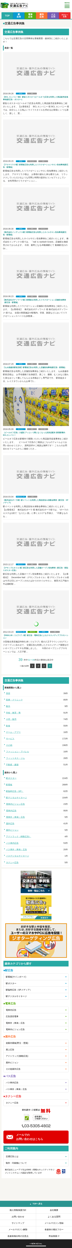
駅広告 (19, 15)
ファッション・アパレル (17, 751)
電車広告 (30, 15)
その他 (9, 745)
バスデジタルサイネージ (17, 856)
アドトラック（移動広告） (18, 836)
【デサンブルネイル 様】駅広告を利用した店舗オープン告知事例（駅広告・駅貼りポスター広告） (35, 569)
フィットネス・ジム (15, 758)
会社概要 (54, 1210)
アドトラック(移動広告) (17, 1056)
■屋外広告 (9, 1036)
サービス (32, 161)
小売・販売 (43, 429)
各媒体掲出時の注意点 (17, 1236)
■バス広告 (9, 1076)
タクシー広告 (65, 15)
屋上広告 (10, 1049)
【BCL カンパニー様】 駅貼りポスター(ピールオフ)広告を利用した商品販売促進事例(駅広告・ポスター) (35, 98)
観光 (8, 706)
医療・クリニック (14, 700)
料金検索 (53, 1236)
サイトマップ (18, 1223)
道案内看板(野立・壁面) (17, 1043)
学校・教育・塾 (13, 713)
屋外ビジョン (12, 830)
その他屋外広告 (13, 1069)
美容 (32, 93)
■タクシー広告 (12, 1096)
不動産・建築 (12, 764)
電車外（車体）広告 (15, 817)
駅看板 (20, 93)
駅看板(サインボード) (16, 977)
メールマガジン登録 (54, 1223)
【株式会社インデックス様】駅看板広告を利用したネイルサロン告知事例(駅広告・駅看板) (34, 233)
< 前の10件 (24, 666)
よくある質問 (54, 1216)
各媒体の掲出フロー (54, 1229)
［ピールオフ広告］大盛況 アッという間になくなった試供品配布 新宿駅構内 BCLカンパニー (34, 434)
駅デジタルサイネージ (16, 797)
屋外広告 (41, 15)
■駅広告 (8, 970)
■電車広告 (9, 1003)
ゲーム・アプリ (13, 732)
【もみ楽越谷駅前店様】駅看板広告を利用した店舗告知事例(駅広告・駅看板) (34, 367)
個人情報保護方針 (18, 1210)
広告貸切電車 (12, 1016)
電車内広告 (32, 631)
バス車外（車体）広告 (16, 849)
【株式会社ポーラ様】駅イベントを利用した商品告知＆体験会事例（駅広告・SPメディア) (35, 501)
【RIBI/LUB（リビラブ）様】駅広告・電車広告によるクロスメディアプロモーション (35, 636)
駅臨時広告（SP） (21, 496)
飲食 (8, 726)
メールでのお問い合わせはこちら (29, 1137)
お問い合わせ (18, 1216)
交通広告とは (12, 1156)
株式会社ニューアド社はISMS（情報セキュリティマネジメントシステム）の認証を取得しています (29, 1171)
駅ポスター (20, 429)
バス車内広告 (12, 843)
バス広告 (53, 15)
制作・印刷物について (16, 1163)
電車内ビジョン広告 (15, 804)
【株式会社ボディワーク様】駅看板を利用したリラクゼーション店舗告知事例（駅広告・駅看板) (34, 301)
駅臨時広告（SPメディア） (19, 990)
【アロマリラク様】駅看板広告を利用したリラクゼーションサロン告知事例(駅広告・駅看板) (35, 166)
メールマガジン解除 (18, 1229)
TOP (7, 15)
